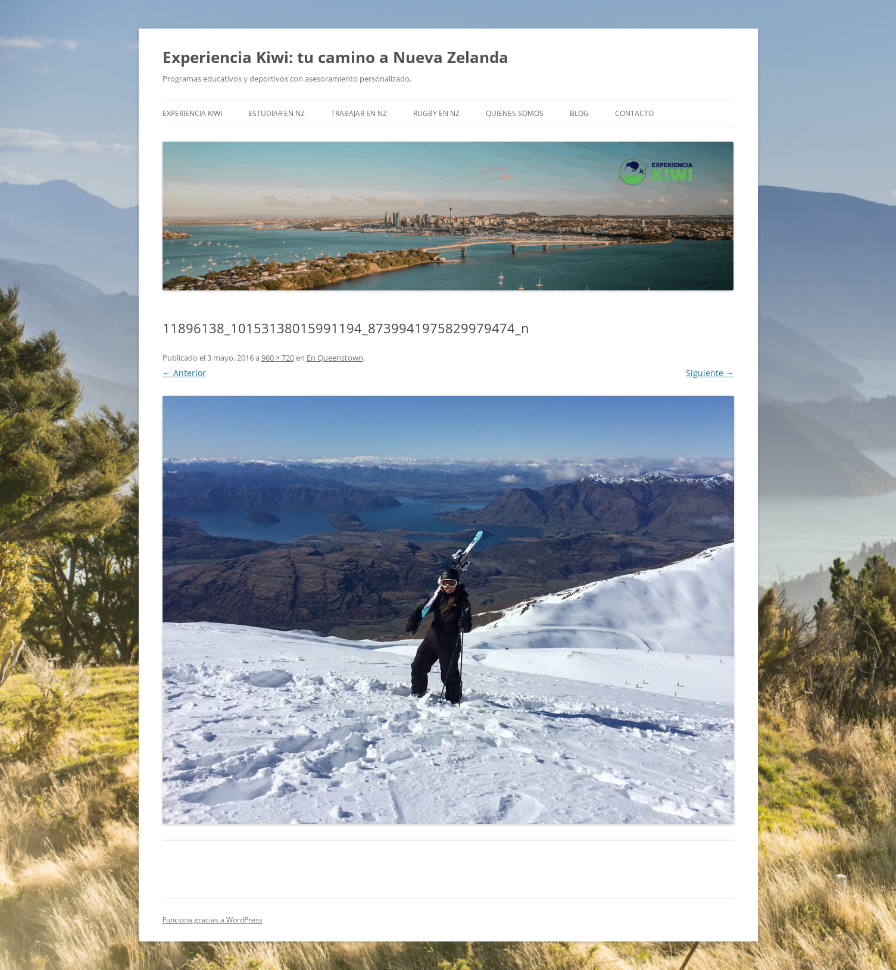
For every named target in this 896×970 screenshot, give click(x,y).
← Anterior (184, 372)
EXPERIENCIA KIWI (192, 113)
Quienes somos (515, 113)
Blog (579, 113)
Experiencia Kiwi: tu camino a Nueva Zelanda (335, 57)
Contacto (634, 113)
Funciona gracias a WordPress (213, 920)
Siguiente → (710, 372)
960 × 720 (277, 357)
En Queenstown (335, 357)
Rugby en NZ (436, 113)
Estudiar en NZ (276, 113)
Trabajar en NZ (359, 113)
